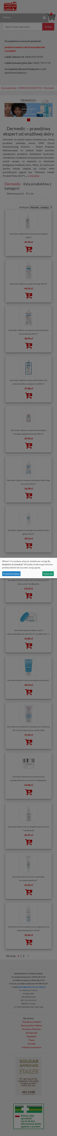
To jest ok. (48, 573)
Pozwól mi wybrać (11, 573)
